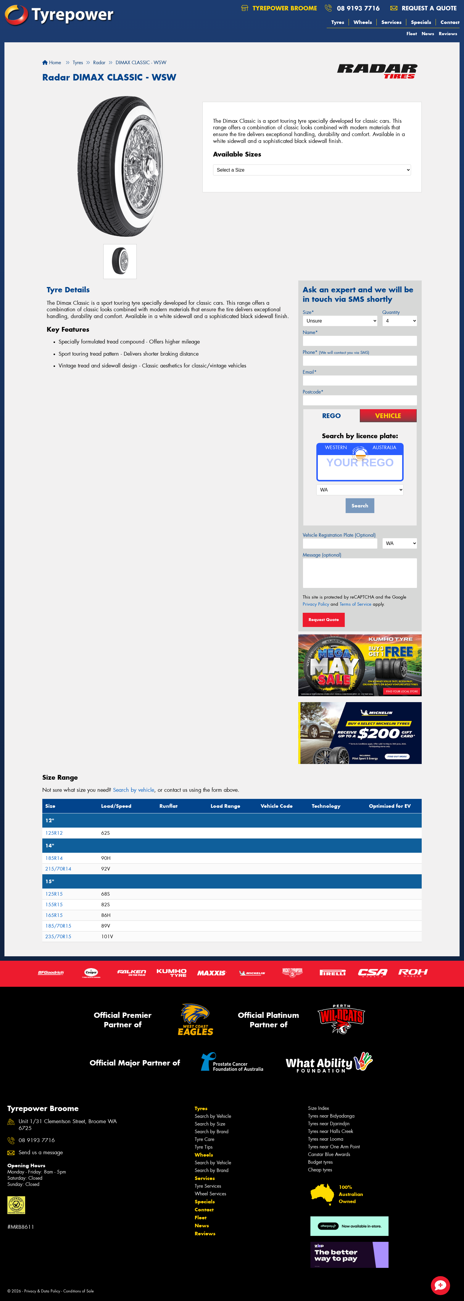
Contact (450, 22)
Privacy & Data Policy (42, 1291)
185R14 (54, 858)
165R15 (54, 915)
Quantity (391, 312)
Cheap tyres (320, 1170)
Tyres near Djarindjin (328, 1124)
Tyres (337, 22)
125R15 (54, 894)
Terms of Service (355, 604)
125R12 (54, 833)
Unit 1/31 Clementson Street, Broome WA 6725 (68, 1125)
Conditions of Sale (78, 1291)
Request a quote (423, 8)
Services (391, 22)
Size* (308, 312)
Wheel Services (210, 1194)
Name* (310, 332)
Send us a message (41, 1152)
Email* (310, 372)
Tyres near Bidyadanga (331, 1116)
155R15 (54, 905)
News (428, 33)
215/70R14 (58, 869)
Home (51, 62)
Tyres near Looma (325, 1139)
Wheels (363, 22)
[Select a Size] (312, 170)
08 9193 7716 (358, 8)
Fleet (412, 33)
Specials (421, 22)
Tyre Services (208, 1186)
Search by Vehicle (213, 1116)
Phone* (336, 352)
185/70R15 (58, 926)
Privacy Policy (316, 604)
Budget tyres (320, 1162)
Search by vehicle (133, 790)
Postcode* (313, 392)
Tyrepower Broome (279, 8)
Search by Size (210, 1124)
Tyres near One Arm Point (334, 1147)
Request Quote (324, 619)
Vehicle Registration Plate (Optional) (339, 535)
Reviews (448, 33)
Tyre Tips (203, 1147)
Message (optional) (322, 555)
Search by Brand (211, 1131)
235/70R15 (58, 937)
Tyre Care (204, 1139)
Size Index (318, 1108)
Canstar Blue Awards (329, 1154)
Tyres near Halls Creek (330, 1131)
